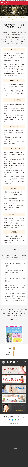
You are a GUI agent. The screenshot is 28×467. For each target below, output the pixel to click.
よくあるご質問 (8, 348)
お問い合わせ (20, 417)
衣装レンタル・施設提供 (8, 353)
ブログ (20, 348)
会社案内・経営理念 (9, 417)
